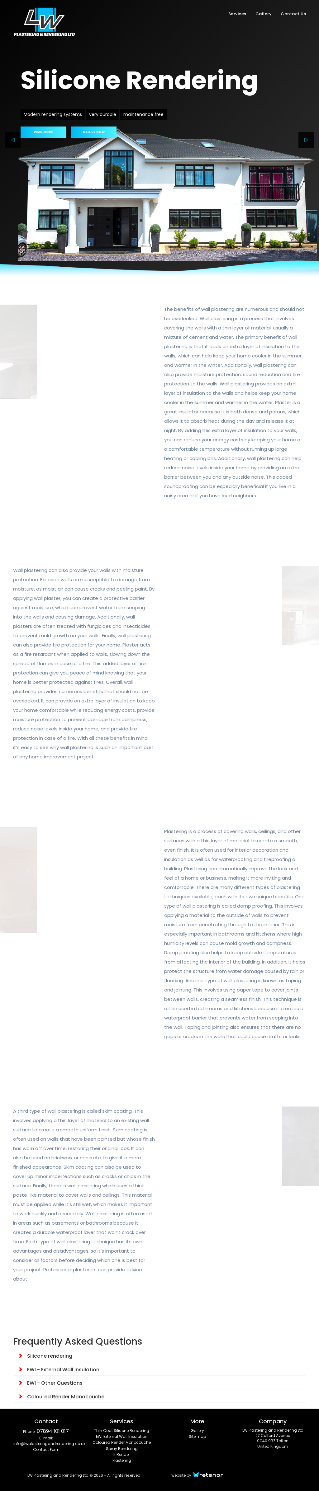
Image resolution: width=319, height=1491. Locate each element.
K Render (121, 1454)
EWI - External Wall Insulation (58, 1370)
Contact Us (293, 14)
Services (237, 14)
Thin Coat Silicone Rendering (121, 1430)
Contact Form (46, 1449)
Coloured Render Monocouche (61, 1397)
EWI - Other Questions (50, 1383)
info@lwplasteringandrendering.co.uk (49, 1443)
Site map (197, 1436)
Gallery (263, 14)
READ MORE (43, 132)
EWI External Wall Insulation (121, 1436)
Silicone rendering (45, 1356)
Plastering (121, 1460)
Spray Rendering (122, 1448)
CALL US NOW (94, 132)
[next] (306, 140)
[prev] (13, 140)
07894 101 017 (53, 1431)
